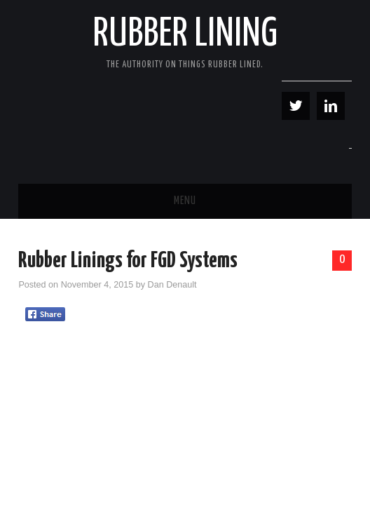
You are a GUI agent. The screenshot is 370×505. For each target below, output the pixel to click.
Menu (185, 201)
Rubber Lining (185, 34)
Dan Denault (172, 285)
